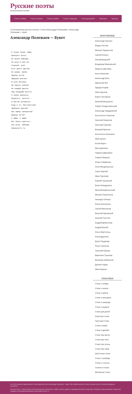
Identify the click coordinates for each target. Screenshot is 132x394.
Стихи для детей (88, 18)
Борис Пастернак (103, 97)
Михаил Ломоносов (104, 194)
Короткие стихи (102, 316)
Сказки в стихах (102, 367)
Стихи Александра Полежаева (53, 29)
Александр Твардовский (106, 111)
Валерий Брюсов (102, 129)
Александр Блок (102, 78)
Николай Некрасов (103, 120)
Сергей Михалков (103, 208)
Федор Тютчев (101, 45)
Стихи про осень (102, 344)
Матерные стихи (102, 372)
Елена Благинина (103, 204)
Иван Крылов (101, 92)
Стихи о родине (102, 307)
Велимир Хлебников (104, 260)
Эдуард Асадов (101, 87)
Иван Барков (101, 269)
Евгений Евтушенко (104, 101)
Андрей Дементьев (103, 222)
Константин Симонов (104, 115)
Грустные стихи (102, 321)
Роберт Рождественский (106, 106)
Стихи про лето (102, 339)
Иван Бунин (100, 138)
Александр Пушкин (103, 41)
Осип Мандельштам (104, 166)
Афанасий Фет (101, 83)
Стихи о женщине (103, 297)
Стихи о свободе (102, 358)
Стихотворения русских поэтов (24, 29)
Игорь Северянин (103, 162)
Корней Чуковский (103, 180)
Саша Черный (101, 171)
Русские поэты (32, 5)
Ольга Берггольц (102, 232)
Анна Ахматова (102, 73)
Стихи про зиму (102, 349)
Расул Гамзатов (102, 246)
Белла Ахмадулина (103, 185)
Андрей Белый (101, 227)
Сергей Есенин (101, 55)
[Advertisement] (47, 45)
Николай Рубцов (102, 250)
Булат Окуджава (102, 241)
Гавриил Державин (103, 153)
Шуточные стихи (102, 353)
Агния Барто (100, 143)
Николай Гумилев (103, 125)
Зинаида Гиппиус (103, 199)
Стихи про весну (102, 335)
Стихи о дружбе (102, 330)
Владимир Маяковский (105, 64)
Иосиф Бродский (102, 59)
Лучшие (114, 18)
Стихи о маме (101, 325)
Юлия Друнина (102, 236)
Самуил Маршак (102, 157)
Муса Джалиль (101, 148)
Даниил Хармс (101, 264)
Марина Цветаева (103, 69)
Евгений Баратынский (105, 190)
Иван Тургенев (101, 176)
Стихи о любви (20, 18)
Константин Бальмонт (105, 134)
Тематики (103, 18)
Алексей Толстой (102, 218)
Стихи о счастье (102, 363)
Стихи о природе (70, 18)
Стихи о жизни (36, 18)
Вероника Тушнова (103, 255)
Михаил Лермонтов (104, 50)
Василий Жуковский (104, 213)
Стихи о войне (53, 18)
